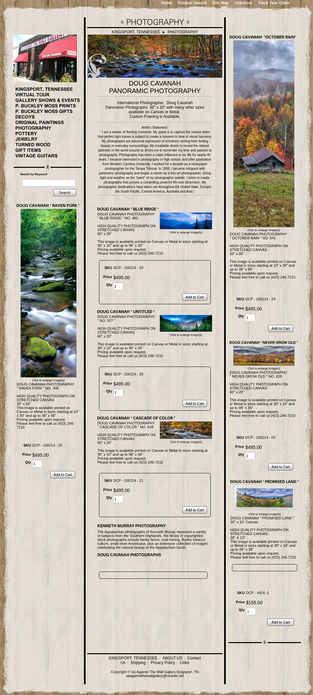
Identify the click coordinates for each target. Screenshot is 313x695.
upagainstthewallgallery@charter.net (155, 676)
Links (184, 662)
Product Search (192, 3)
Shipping (138, 662)
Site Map (220, 3)
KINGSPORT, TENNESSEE (136, 32)
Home (166, 3)
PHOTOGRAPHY (183, 32)
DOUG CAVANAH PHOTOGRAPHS (129, 555)
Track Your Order (274, 3)
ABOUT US (172, 658)
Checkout (243, 3)
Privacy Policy (163, 662)
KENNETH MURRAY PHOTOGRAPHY (131, 526)
